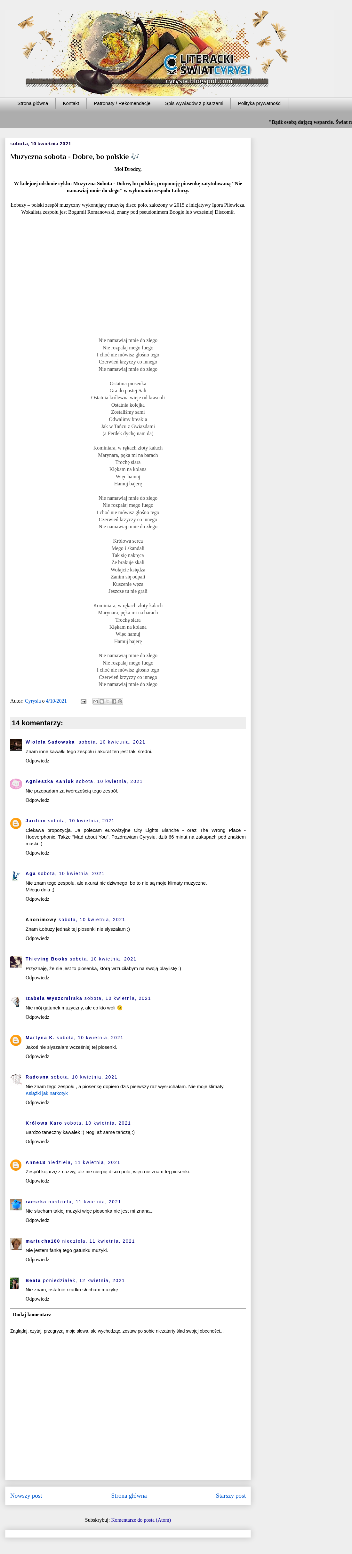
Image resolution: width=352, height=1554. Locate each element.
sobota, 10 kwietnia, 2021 (112, 742)
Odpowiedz (37, 760)
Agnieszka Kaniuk (50, 781)
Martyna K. (40, 1037)
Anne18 (36, 1162)
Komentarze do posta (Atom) (141, 1520)
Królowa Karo (44, 1123)
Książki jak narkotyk (47, 1093)
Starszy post (231, 1495)
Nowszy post (26, 1495)
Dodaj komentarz (32, 1314)
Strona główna (33, 103)
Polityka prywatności (260, 103)
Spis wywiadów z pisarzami (194, 103)
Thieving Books (47, 958)
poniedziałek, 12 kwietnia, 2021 (84, 1280)
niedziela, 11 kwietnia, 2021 (84, 1162)
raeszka (36, 1201)
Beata (33, 1280)
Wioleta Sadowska (51, 742)
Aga (31, 873)
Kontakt (71, 103)
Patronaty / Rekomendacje (122, 103)
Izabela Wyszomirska (54, 998)
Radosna (37, 1077)
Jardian (36, 820)
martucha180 (43, 1241)
